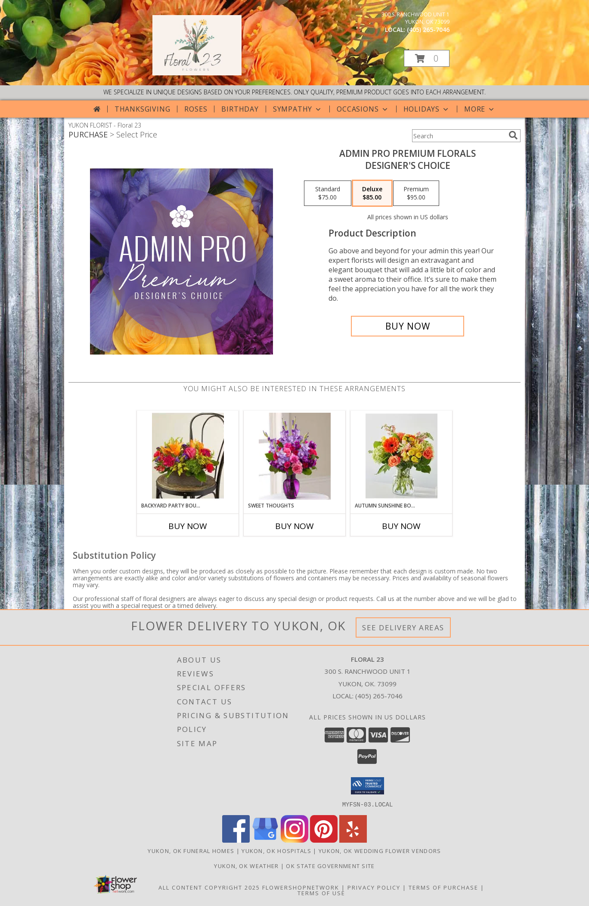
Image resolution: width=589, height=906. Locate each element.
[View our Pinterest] (324, 840)
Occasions (363, 109)
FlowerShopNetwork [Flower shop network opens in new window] (300, 887)
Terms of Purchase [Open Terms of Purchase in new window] (443, 887)
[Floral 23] (197, 73)
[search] (513, 135)
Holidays (426, 109)
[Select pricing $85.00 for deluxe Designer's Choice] (372, 193)
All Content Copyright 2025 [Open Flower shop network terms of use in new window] (209, 887)
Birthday (239, 109)
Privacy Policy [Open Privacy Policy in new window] (373, 887)
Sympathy (297, 109)
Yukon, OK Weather (246, 865)
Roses (195, 109)
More (480, 109)
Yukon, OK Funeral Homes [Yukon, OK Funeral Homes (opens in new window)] (191, 850)
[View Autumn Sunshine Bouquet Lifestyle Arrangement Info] (401, 456)
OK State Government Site (330, 865)
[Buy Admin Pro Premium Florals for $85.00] (407, 326)
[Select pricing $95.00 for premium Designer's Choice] (416, 193)
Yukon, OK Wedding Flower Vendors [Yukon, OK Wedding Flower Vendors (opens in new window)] (380, 850)
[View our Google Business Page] (265, 840)
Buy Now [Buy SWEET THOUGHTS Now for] (294, 526)
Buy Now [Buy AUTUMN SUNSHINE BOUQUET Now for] (401, 526)
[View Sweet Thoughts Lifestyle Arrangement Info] (295, 456)
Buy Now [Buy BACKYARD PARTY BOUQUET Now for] (187, 526)
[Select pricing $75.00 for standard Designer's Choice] (327, 193)
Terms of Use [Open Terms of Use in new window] (321, 893)
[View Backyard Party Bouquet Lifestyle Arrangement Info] (188, 456)
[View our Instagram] (294, 840)
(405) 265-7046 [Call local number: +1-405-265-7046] (428, 29)
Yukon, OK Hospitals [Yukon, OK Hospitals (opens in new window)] (276, 850)
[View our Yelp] (353, 840)
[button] (427, 58)
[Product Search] (458, 136)
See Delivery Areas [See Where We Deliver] (403, 627)
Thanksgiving (142, 109)
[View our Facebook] (236, 840)
